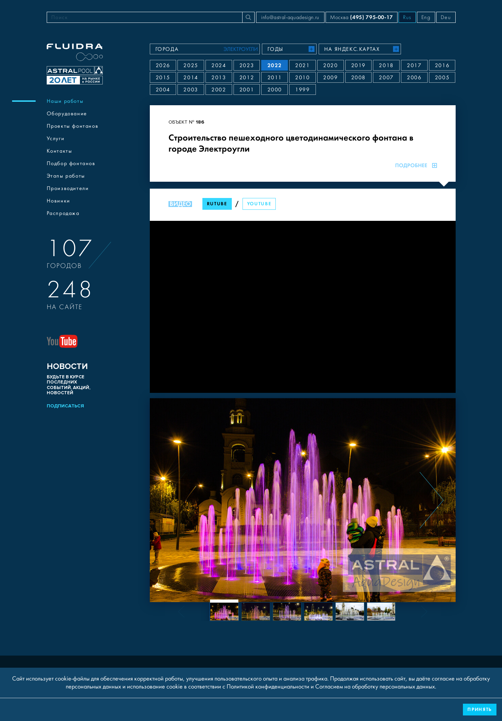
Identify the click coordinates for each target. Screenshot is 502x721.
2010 (302, 77)
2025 (190, 65)
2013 (218, 77)
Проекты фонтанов (73, 126)
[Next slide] (432, 500)
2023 (246, 65)
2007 (386, 77)
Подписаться (65, 406)
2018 (386, 65)
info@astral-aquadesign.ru (290, 17)
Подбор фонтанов (71, 163)
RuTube (217, 204)
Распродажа (63, 213)
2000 (274, 90)
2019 (358, 65)
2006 (414, 77)
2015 (163, 77)
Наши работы (65, 101)
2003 (190, 90)
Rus (407, 17)
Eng (426, 17)
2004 (163, 90)
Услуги (56, 138)
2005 (442, 77)
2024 (218, 65)
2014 (190, 77)
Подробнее (416, 165)
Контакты (59, 151)
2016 (442, 65)
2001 (246, 90)
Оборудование (67, 113)
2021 (302, 65)
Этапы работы (66, 176)
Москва (361, 17)
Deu (446, 17)
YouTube (259, 204)
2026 (163, 65)
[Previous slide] (174, 500)
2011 (274, 77)
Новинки (58, 201)
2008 (358, 77)
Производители (68, 188)
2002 (218, 90)
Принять (479, 709)
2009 (330, 77)
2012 (246, 77)
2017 (414, 65)
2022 (274, 65)
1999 (302, 90)
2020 (330, 65)
